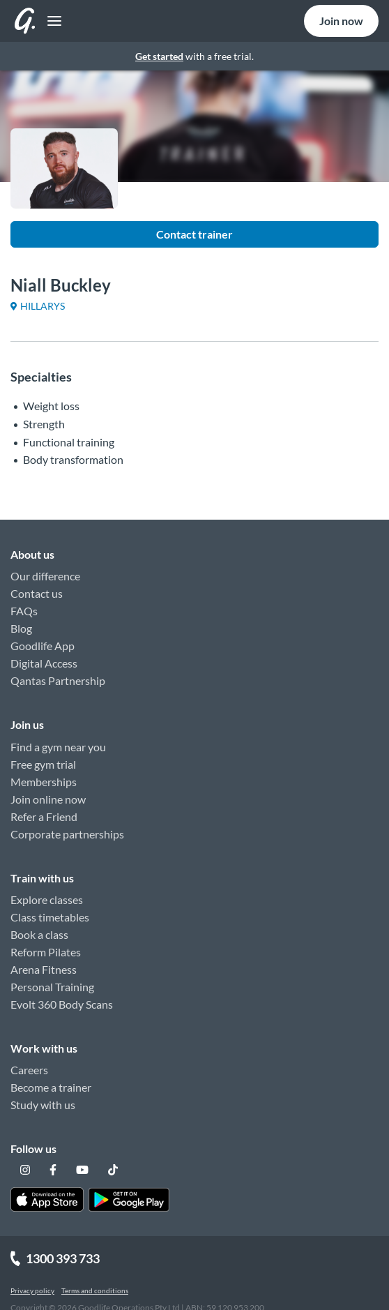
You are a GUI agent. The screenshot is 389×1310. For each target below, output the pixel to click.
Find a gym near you (58, 746)
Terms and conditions (94, 1290)
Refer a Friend (43, 816)
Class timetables (49, 917)
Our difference (45, 575)
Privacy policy (32, 1290)
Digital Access (43, 663)
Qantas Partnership (57, 680)
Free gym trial (43, 764)
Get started (159, 56)
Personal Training (52, 986)
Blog (21, 628)
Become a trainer (50, 1087)
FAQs (24, 610)
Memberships (43, 781)
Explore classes (46, 899)
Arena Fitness (43, 969)
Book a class (39, 934)
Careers (29, 1069)
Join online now (48, 799)
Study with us (42, 1104)
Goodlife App (42, 645)
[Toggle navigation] (50, 21)
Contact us (36, 593)
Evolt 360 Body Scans (61, 1004)
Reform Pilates (45, 951)
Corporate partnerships (67, 834)
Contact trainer (194, 234)
